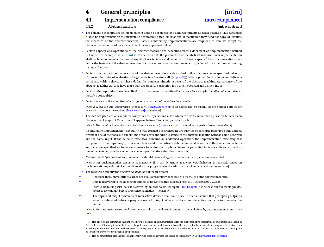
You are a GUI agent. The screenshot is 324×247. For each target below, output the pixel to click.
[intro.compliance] (222, 20)
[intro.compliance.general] (213, 235)
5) (89, 221)
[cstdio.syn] (189, 187)
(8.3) (81, 195)
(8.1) (81, 176)
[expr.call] (178, 77)
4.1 (89, 20)
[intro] (233, 12)
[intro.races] (167, 125)
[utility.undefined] (159, 107)
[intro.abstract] (230, 26)
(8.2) (81, 181)
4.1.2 (89, 26)
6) (89, 235)
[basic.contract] (135, 110)
